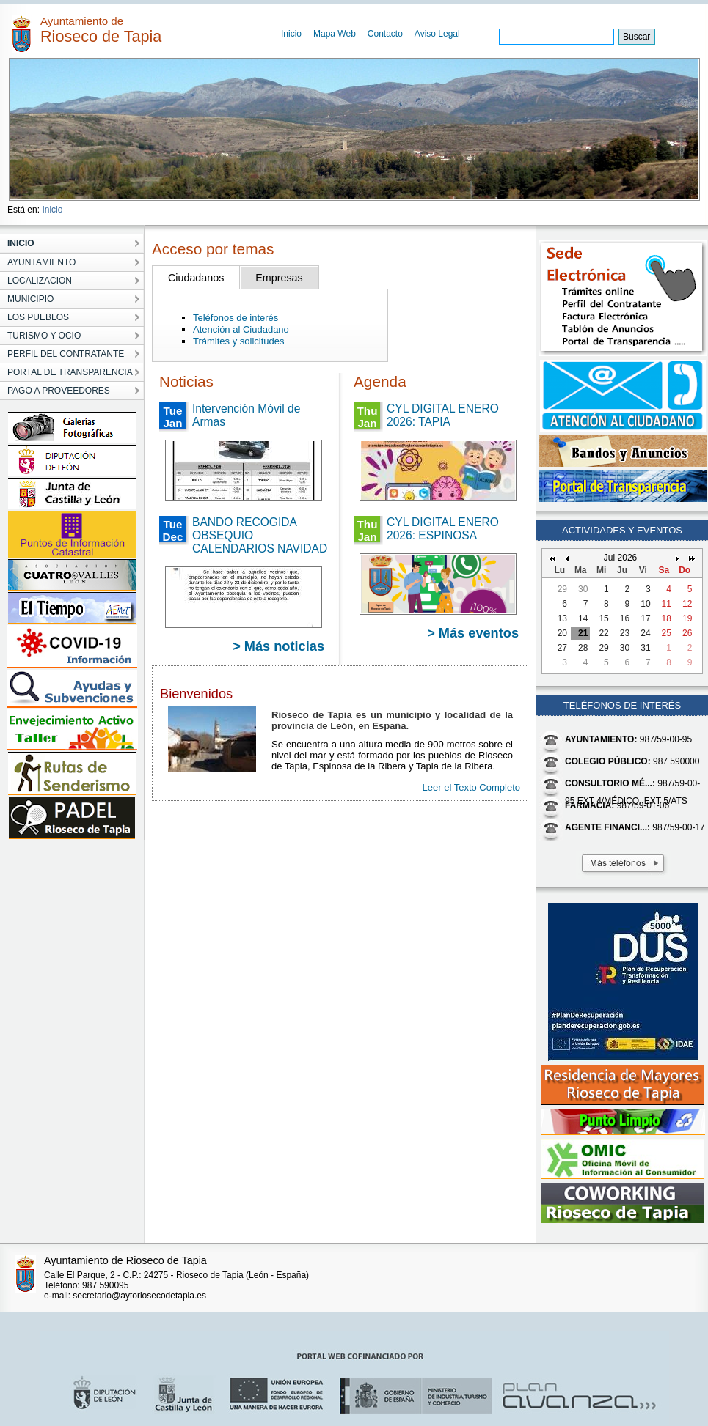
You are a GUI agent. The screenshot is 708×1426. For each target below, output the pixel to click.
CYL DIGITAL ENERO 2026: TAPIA (443, 415)
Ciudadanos (196, 278)
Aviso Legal (437, 34)
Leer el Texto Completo (471, 787)
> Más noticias (278, 646)
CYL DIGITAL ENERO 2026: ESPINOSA (443, 529)
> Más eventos (473, 633)
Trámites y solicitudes (239, 341)
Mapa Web (334, 34)
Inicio (291, 34)
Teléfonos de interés (235, 317)
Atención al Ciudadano (241, 329)
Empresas (278, 278)
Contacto (385, 34)
